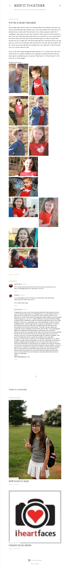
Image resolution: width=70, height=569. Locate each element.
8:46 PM (25, 309)
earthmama (18, 284)
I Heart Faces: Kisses (20, 545)
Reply (16, 291)
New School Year (19, 481)
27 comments (16, 548)
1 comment (16, 484)
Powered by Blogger (35, 560)
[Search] (60, 5)
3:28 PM (25, 284)
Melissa (16, 295)
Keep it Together (29, 5)
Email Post (16, 274)
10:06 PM (22, 295)
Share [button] (10, 274)
